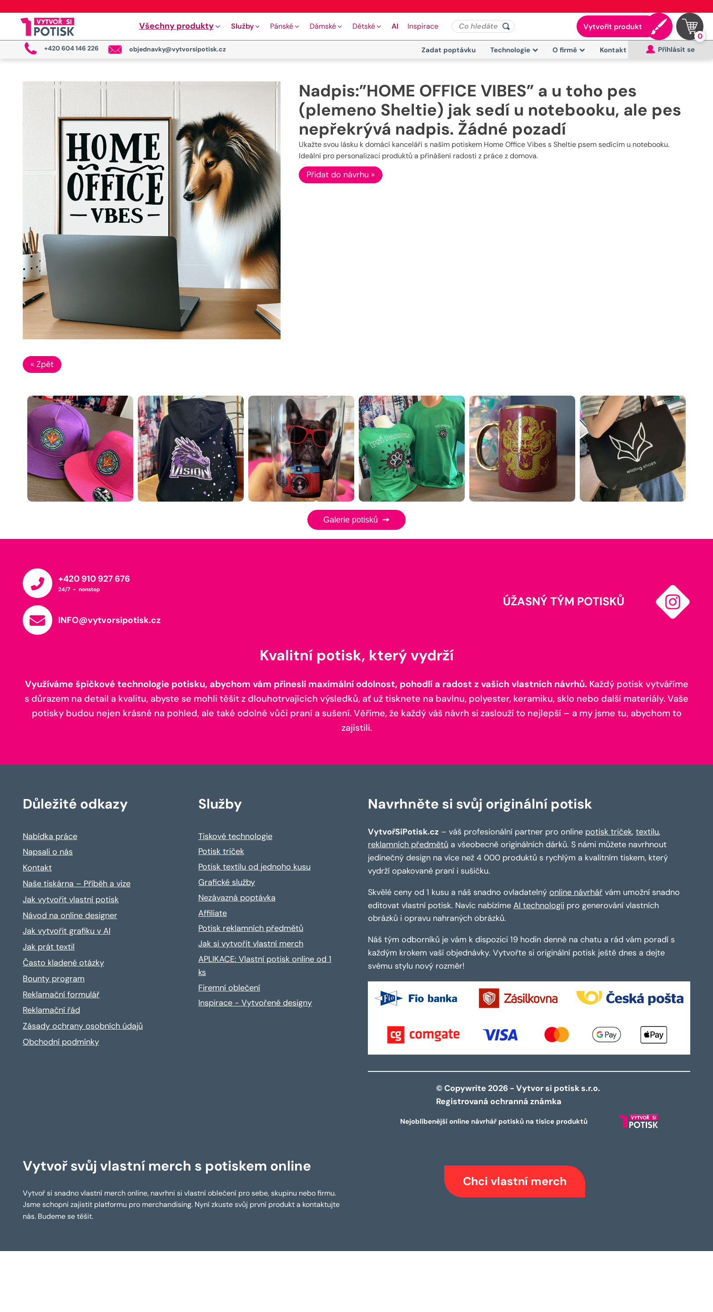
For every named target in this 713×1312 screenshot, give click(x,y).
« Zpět (42, 364)
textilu (647, 831)
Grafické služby (226, 882)
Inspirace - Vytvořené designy (255, 1002)
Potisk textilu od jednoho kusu (254, 866)
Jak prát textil (49, 946)
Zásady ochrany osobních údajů (83, 1025)
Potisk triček (221, 851)
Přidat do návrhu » (340, 174)
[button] (180, 26)
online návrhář (576, 892)
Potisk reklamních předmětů (250, 928)
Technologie (514, 50)
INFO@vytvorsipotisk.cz (109, 620)
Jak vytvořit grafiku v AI (66, 930)
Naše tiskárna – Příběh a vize (77, 883)
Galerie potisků (356, 519)
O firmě (568, 50)
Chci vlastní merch (515, 1181)
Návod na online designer (70, 915)
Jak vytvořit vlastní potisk (71, 899)
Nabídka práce (50, 836)
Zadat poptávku (449, 50)
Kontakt (613, 50)
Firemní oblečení (229, 987)
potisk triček (608, 831)
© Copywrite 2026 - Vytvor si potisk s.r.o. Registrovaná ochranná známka (519, 1095)
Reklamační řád (51, 1010)
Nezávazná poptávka (237, 897)
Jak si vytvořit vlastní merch (250, 943)
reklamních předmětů (408, 844)
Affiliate (212, 913)
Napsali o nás (48, 851)
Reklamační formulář (61, 994)
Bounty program (54, 978)
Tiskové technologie (235, 836)
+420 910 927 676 (94, 578)
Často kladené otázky (63, 962)
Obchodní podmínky (61, 1041)
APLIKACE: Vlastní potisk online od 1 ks (264, 966)
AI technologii (538, 905)
